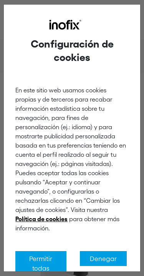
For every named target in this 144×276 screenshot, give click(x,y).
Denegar (103, 258)
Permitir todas (40, 263)
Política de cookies (41, 218)
